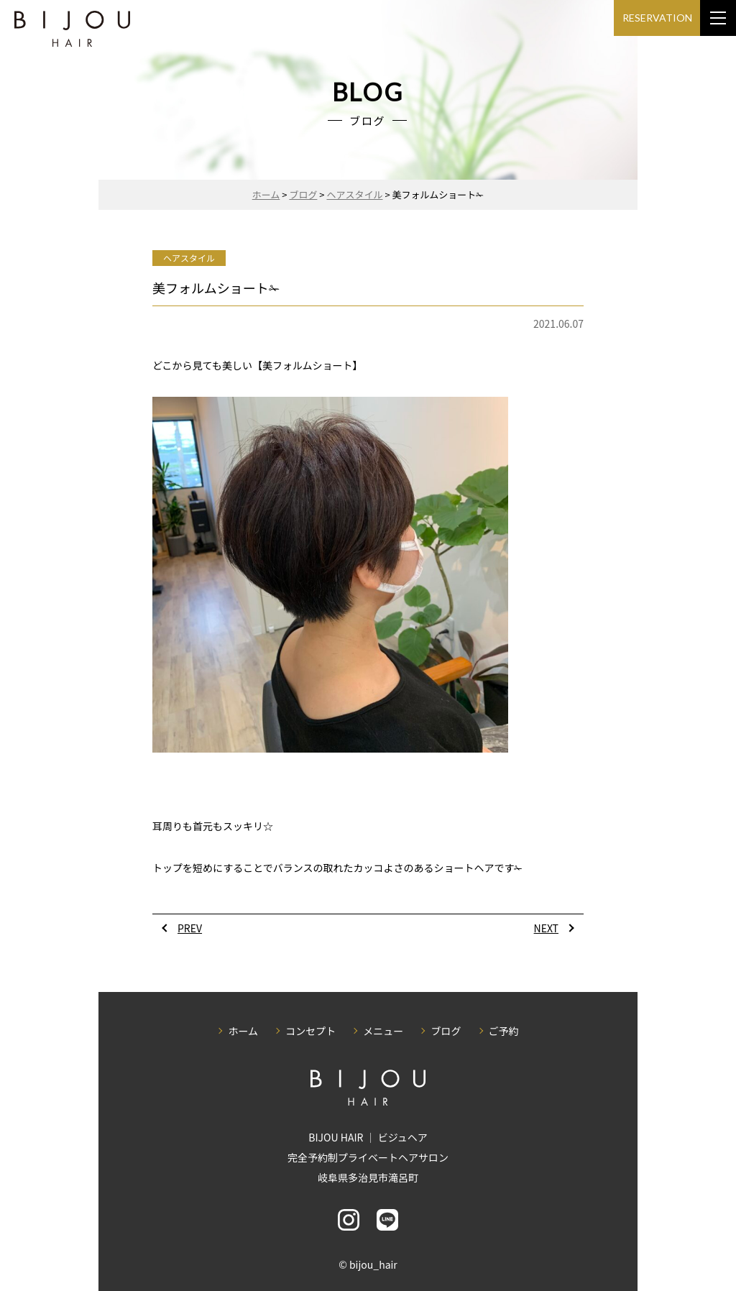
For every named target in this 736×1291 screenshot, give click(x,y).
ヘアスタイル (189, 258)
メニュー (383, 1031)
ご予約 (504, 1031)
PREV (190, 928)
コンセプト (310, 1031)
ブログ (446, 1031)
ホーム (243, 1031)
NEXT (546, 928)
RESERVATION (657, 18)
